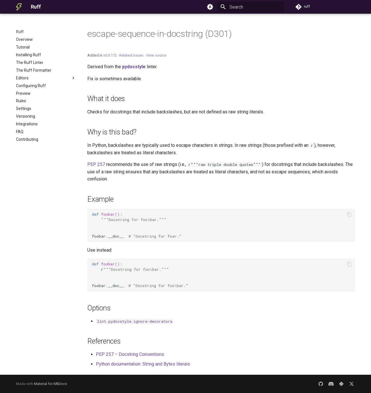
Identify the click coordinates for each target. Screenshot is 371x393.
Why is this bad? (111, 132)
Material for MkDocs (50, 384)
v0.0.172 (110, 55)
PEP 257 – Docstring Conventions (130, 354)
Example (100, 199)
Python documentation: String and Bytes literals (143, 364)
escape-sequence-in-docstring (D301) (159, 33)
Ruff (20, 31)
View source (156, 55)
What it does (106, 99)
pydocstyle (134, 66)
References (104, 341)
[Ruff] (19, 7)
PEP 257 (96, 164)
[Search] (250, 7)
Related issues (131, 55)
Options (98, 308)
